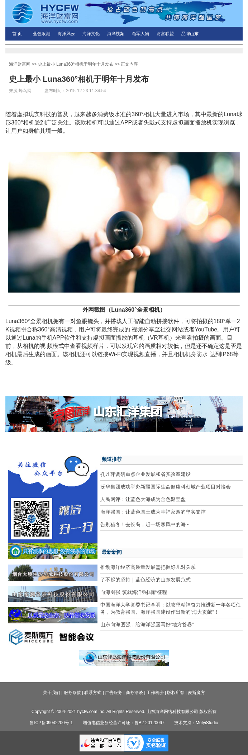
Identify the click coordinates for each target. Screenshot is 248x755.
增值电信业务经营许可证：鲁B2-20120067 (123, 722)
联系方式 (92, 692)
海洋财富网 (19, 64)
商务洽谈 (134, 692)
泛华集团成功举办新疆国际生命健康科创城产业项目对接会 (165, 487)
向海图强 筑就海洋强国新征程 (133, 592)
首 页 (17, 33)
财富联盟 (165, 33)
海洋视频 (115, 33)
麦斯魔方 (196, 692)
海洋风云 (66, 33)
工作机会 (155, 692)
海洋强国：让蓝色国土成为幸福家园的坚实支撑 (153, 512)
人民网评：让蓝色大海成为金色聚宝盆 (143, 499)
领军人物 (140, 33)
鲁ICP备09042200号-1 (51, 722)
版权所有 (175, 692)
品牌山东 (190, 33)
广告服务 (113, 692)
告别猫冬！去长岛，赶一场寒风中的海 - (144, 524)
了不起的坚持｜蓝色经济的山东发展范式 (145, 579)
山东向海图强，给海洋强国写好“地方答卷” (147, 624)
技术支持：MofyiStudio (196, 722)
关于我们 (51, 692)
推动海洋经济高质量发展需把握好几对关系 (148, 567)
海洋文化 (91, 33)
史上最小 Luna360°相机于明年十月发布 (76, 64)
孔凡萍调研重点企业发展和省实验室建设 (145, 474)
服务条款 (72, 692)
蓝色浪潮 (41, 33)
